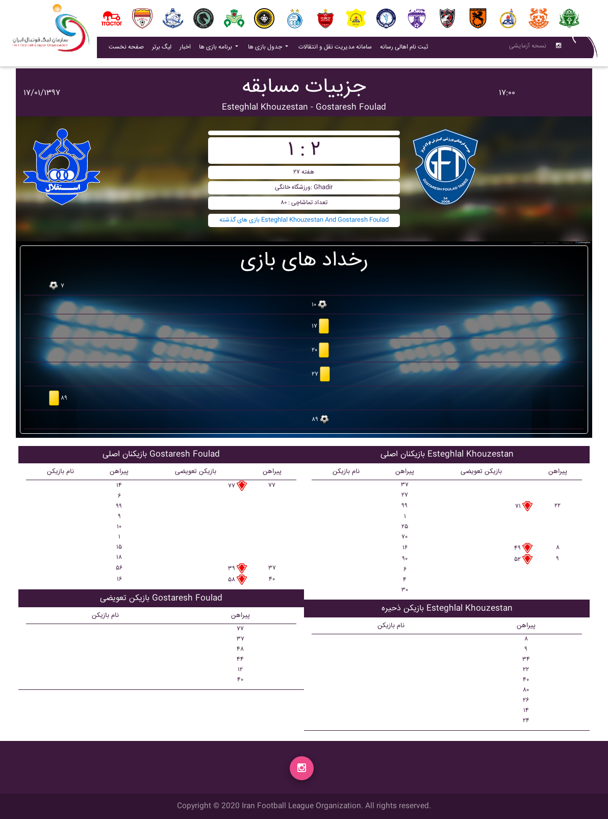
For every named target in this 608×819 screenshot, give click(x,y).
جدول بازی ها (266, 49)
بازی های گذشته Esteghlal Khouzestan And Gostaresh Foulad (304, 220)
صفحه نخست (126, 49)
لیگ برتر (161, 49)
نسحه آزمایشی (527, 48)
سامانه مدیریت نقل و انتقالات (337, 49)
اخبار (187, 49)
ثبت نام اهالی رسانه (406, 49)
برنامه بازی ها (216, 49)
